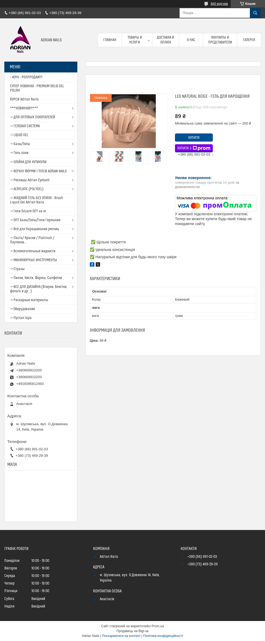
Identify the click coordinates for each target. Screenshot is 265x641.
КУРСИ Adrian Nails (24, 99)
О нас (191, 40)
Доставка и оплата (165, 40)
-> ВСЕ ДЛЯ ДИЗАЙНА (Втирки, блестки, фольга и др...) (38, 289)
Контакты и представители (220, 40)
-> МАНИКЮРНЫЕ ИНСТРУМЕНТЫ (33, 260)
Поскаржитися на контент (121, 636)
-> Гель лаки (19, 153)
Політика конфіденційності (163, 636)
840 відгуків (219, 4)
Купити (194, 138)
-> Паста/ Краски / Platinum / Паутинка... (32, 240)
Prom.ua (158, 626)
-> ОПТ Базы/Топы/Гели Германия (35, 220)
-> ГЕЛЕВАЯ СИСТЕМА (25, 126)
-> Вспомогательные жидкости (32, 251)
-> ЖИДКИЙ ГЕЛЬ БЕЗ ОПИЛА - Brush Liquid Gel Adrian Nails (36, 200)
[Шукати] (255, 13)
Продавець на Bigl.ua (132, 631)
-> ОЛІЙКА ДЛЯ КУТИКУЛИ (28, 162)
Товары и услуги (135, 40)
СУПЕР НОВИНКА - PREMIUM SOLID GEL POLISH (37, 88)
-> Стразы (17, 269)
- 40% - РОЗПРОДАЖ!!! (26, 77)
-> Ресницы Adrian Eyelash (29, 180)
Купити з (193, 148)
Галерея (249, 40)
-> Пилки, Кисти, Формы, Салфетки (36, 278)
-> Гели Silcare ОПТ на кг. (28, 211)
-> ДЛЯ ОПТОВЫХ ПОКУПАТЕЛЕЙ (32, 117)
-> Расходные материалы (29, 300)
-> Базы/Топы (20, 144)
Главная (109, 40)
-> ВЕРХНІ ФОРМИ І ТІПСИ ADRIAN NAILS (38, 171)
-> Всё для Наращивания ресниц (34, 229)
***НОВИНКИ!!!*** (24, 108)
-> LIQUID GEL (19, 135)
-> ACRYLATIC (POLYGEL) (27, 189)
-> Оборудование (22, 309)
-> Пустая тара (21, 318)
